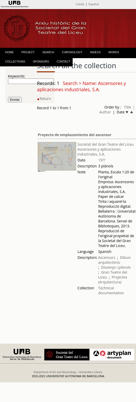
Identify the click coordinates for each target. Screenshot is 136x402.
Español (94, 4)
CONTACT (63, 61)
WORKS (113, 52)
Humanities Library (91, 372)
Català (80, 4)
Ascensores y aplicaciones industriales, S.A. (99, 152)
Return (44, 98)
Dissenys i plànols (116, 267)
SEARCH (48, 52)
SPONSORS (41, 61)
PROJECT (28, 52)
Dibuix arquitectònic (114, 260)
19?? (101, 160)
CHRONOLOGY (72, 52)
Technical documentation (111, 290)
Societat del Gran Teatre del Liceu (106, 144)
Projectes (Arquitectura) (112, 279)
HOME (9, 52)
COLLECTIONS (15, 61)
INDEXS (95, 52)
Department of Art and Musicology (54, 372)
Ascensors (106, 257)
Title (127, 107)
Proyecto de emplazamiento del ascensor (74, 134)
